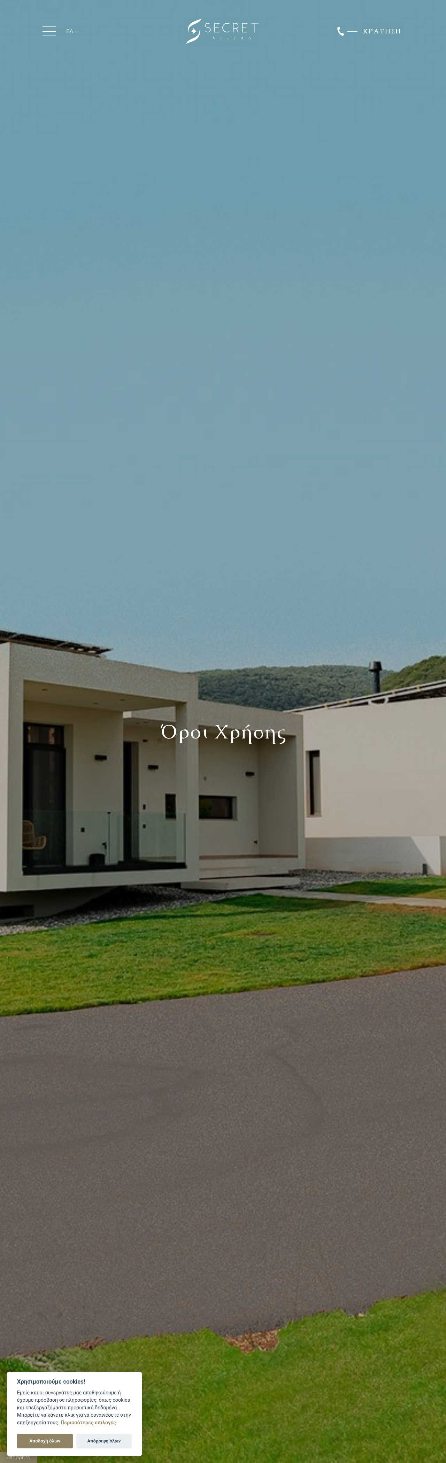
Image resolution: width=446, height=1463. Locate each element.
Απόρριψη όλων (104, 1440)
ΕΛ (69, 31)
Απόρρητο (18, 1457)
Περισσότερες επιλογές (88, 1423)
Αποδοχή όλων (44, 1440)
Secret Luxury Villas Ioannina (222, 31)
